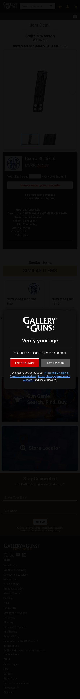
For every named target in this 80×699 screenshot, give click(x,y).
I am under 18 (55, 362)
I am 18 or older (24, 362)
